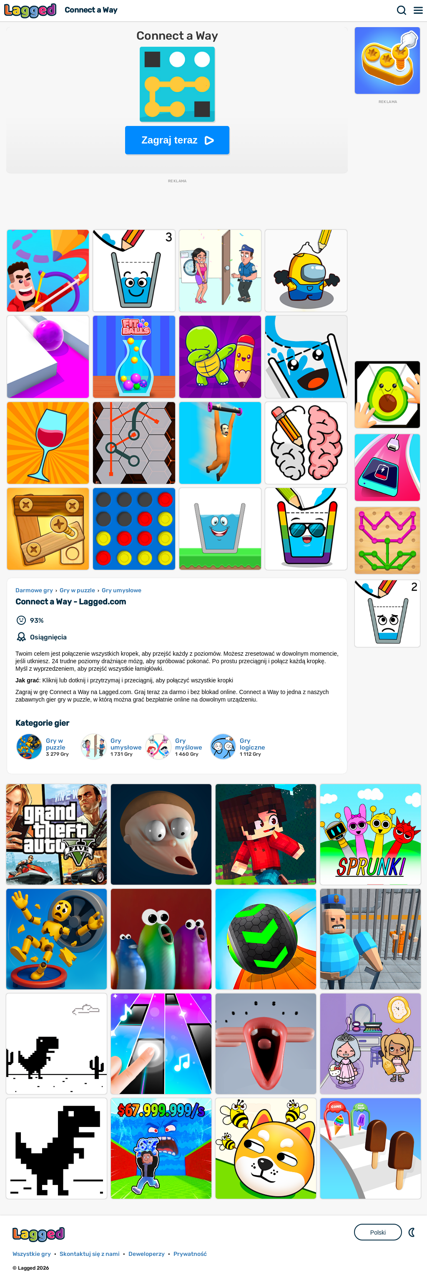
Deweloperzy (146, 1254)
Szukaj (402, 10)
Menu (418, 10)
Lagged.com (40, 1234)
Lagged (31, 10)
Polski (378, 1232)
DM (412, 1232)
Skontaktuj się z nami (90, 1254)
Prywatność (190, 1254)
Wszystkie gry (32, 1254)
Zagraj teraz (169, 140)
